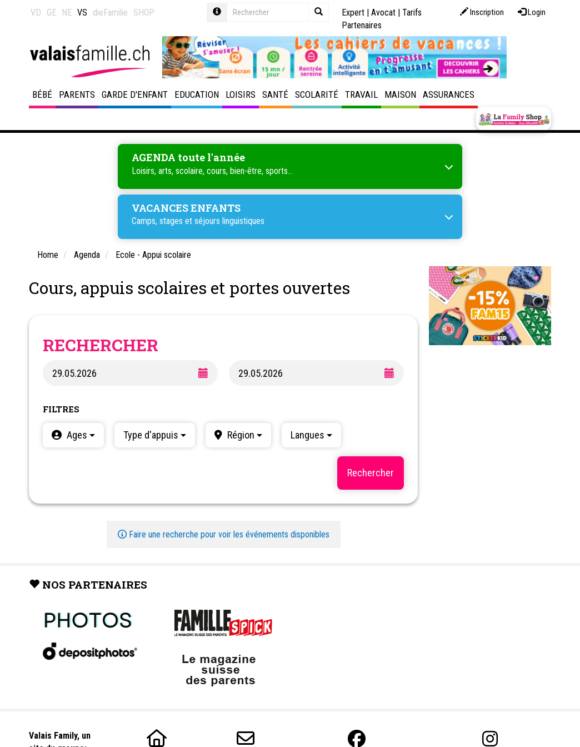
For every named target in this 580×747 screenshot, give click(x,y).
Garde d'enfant (135, 94)
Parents (77, 94)
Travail (361, 94)
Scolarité (316, 94)
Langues (311, 435)
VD (36, 12)
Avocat (383, 12)
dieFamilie (110, 12)
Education (196, 94)
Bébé (42, 94)
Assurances (448, 94)
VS (82, 12)
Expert (353, 12)
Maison (400, 94)
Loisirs (241, 94)
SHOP (143, 12)
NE (67, 12)
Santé (275, 94)
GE (51, 12)
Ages (79, 435)
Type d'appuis (154, 435)
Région (243, 435)
